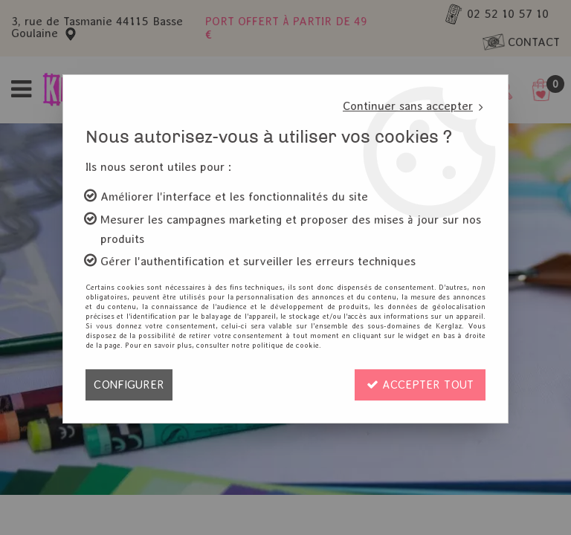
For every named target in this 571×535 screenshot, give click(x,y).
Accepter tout (420, 384)
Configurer (129, 384)
